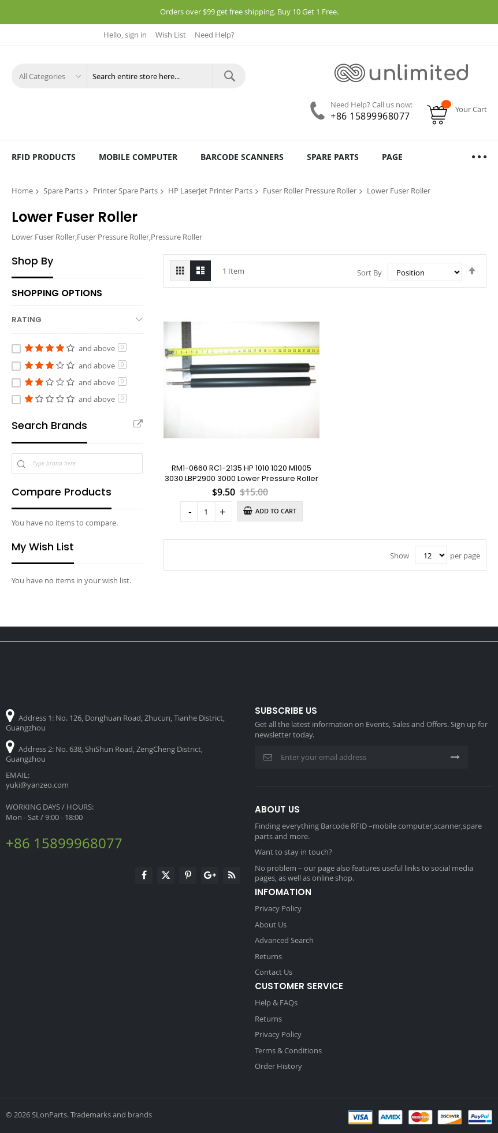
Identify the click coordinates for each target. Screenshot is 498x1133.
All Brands (138, 424)
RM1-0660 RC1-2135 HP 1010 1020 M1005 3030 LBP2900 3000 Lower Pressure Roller (241, 473)
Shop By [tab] (32, 261)
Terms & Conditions (288, 1050)
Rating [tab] (27, 319)
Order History (278, 1066)
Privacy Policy (278, 908)
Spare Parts (63, 190)
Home (22, 190)
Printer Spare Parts (125, 190)
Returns (268, 956)
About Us (271, 924)
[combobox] (166, 76)
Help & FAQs (276, 1002)
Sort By (369, 272)
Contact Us (273, 972)
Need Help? (215, 34)
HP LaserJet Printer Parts (210, 190)
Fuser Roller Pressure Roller (309, 190)
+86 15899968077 (370, 116)
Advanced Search (284, 940)
